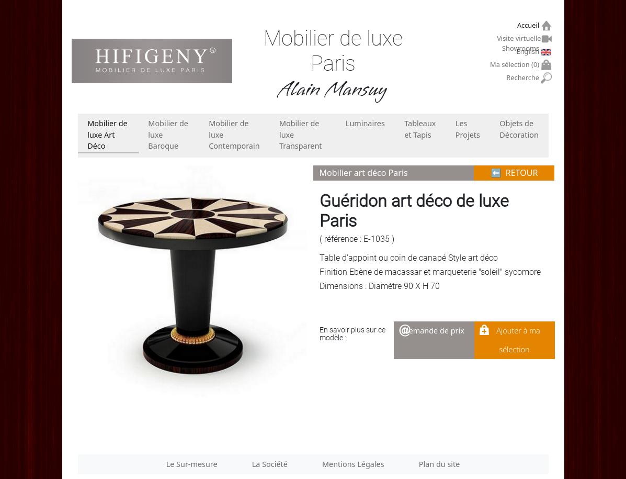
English (529, 51)
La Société (270, 464)
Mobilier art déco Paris (364, 173)
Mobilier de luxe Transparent (300, 134)
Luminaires (365, 123)
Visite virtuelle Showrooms (519, 40)
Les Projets (468, 129)
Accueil (529, 25)
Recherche (523, 77)
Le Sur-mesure (192, 464)
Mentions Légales (353, 464)
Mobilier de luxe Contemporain (234, 134)
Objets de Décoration (518, 129)
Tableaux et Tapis (420, 129)
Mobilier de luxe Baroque (168, 134)
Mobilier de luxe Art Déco (107, 134)
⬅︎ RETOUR (514, 173)
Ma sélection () (516, 64)
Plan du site (439, 464)
